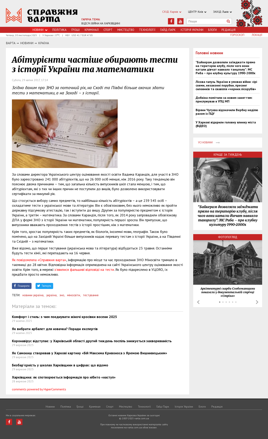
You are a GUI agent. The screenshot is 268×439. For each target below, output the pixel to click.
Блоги (212, 30)
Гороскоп (237, 35)
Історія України (191, 30)
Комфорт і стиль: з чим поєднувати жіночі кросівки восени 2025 (64, 316)
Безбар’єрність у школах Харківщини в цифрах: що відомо (60, 365)
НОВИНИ (26, 43)
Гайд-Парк (168, 30)
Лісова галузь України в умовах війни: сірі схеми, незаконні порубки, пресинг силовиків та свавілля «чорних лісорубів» (226, 85)
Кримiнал (92, 30)
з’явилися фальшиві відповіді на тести (84, 269)
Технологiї (147, 30)
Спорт (108, 30)
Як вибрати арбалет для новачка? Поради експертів (55, 328)
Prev (198, 302)
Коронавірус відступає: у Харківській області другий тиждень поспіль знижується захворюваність (92, 341)
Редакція (228, 30)
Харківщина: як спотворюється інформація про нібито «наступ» (64, 377)
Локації (257, 35)
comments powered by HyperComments (39, 389)
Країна (43, 43)
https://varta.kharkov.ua (42, 15)
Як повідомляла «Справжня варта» (39, 260)
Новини (40, 30)
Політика (59, 30)
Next (257, 302)
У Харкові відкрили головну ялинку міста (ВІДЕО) (226, 124)
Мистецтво (125, 30)
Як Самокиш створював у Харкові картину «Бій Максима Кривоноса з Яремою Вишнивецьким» (89, 353)
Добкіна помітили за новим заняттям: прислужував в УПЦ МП (224, 99)
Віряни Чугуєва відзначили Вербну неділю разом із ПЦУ (227, 112)
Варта (10, 43)
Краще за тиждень (228, 154)
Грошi (75, 30)
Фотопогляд (227, 237)
